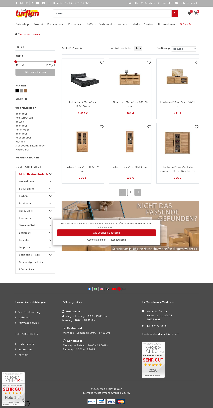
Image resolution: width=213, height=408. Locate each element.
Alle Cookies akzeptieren (106, 233)
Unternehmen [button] (167, 24)
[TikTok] (32, 3)
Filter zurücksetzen (35, 72)
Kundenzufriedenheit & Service (160, 334)
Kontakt (24, 355)
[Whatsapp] (21, 3)
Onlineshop (22, 24)
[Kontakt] (165, 3)
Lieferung (24, 317)
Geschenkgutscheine (31, 262)
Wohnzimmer (27, 181)
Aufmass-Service (29, 323)
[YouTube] (38, 3)
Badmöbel (25, 233)
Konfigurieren (118, 240)
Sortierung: (164, 48)
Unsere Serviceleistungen (30, 302)
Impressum (25, 349)
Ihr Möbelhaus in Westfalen (158, 302)
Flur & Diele (26, 211)
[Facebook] (16, 3)
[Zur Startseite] (15, 34)
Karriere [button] (123, 24)
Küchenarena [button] (55, 24)
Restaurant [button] (106, 24)
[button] (35, 174)
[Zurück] (122, 192)
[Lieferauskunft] (186, 3)
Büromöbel (25, 218)
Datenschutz (26, 344)
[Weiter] (137, 192)
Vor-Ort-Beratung (29, 312)
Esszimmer (25, 203)
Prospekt (39, 24)
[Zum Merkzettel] (191, 13)
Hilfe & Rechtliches (26, 334)
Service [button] (148, 24)
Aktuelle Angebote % (33, 174)
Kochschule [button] (75, 24)
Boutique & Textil (29, 255)
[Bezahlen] (148, 3)
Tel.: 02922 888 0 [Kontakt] (157, 326)
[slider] (15, 61)
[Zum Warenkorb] (197, 13)
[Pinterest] (43, 3)
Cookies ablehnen (96, 240)
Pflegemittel (27, 269)
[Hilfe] (133, 3)
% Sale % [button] (186, 24)
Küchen (23, 196)
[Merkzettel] (102, 62)
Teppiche (24, 247)
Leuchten (24, 240)
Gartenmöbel (27, 225)
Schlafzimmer (27, 189)
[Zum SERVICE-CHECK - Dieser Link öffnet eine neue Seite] (13, 389)
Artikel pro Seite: (121, 48)
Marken (136, 24)
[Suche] (112, 13)
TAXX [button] (90, 24)
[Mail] (49, 3)
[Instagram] (26, 3)
